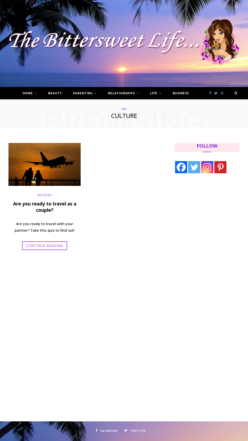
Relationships (121, 93)
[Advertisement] (205, 217)
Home (28, 93)
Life (153, 93)
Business (181, 93)
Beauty (55, 93)
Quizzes (44, 195)
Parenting (83, 93)
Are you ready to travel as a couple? (44, 207)
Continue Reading (44, 245)
